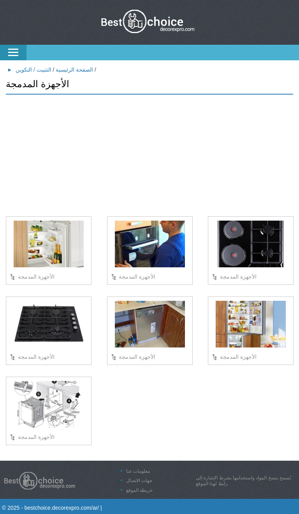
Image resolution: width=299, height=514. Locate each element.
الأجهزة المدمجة (36, 277)
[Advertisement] (149, 156)
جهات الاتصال (139, 480)
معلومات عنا (138, 471)
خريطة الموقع (139, 490)
